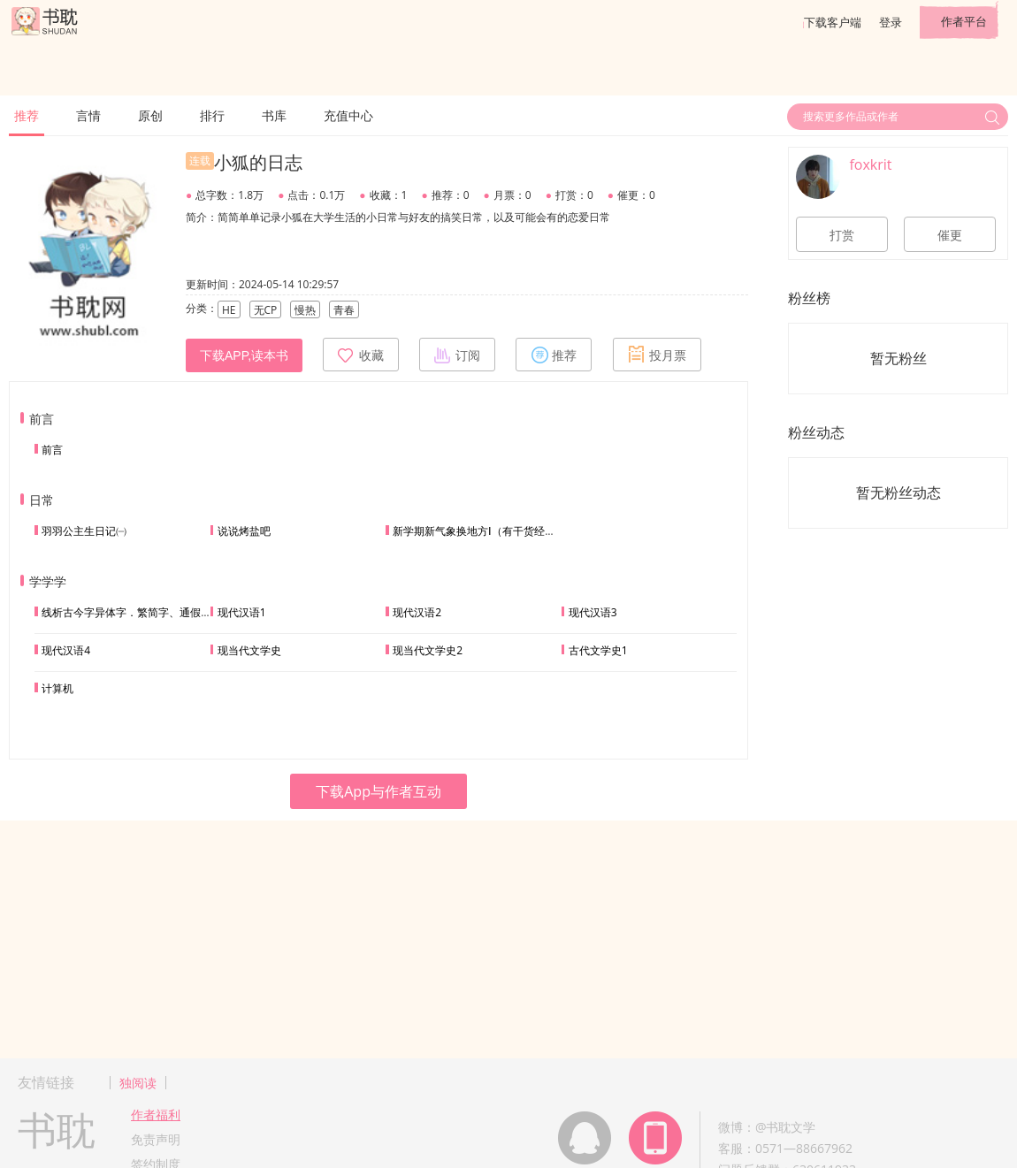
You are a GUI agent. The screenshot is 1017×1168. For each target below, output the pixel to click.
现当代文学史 (249, 650)
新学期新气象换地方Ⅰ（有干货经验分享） (490, 530)
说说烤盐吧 (244, 530)
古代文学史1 (598, 650)
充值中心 (348, 115)
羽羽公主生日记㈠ (84, 530)
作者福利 (155, 1114)
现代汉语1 (242, 612)
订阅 (457, 354)
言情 (88, 115)
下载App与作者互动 (378, 791)
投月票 (657, 354)
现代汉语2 (417, 612)
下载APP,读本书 (244, 355)
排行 (212, 115)
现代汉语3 (593, 612)
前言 (52, 449)
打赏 (842, 235)
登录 (890, 22)
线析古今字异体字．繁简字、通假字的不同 (142, 612)
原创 (150, 115)
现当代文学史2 (428, 650)
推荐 (26, 115)
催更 (949, 235)
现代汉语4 (66, 650)
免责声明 (155, 1139)
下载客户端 (832, 22)
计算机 (57, 688)
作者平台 (964, 21)
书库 (274, 115)
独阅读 (138, 1082)
